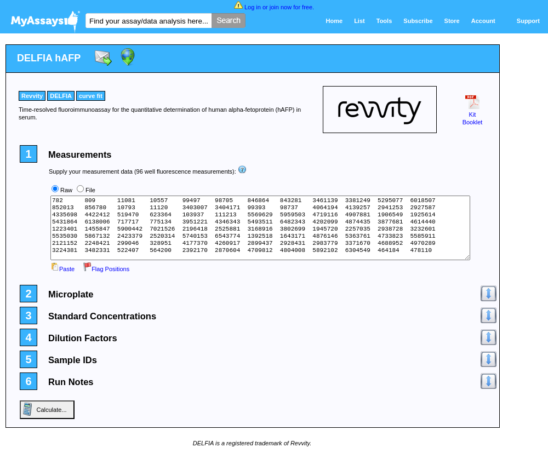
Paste (62, 269)
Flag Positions (106, 269)
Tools (384, 21)
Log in (252, 7)
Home (334, 21)
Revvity (32, 96)
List (359, 21)
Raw (66, 190)
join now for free (291, 7)
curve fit (90, 96)
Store (452, 21)
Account (483, 21)
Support (528, 21)
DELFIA (61, 96)
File (90, 190)
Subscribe (417, 21)
